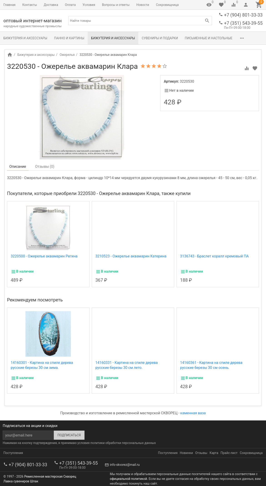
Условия (88, 5)
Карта (214, 453)
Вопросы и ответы (115, 5)
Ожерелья (67, 55)
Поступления (13, 453)
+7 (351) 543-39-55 (243, 23)
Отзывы (201, 453)
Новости (142, 5)
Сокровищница (167, 5)
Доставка (51, 5)
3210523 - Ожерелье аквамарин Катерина (131, 256)
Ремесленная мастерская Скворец (50, 476)
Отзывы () (45, 166)
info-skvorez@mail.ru (125, 464)
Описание (17, 166)
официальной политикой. (129, 479)
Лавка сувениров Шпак (20, 481)
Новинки (186, 453)
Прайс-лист (229, 453)
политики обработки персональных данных (123, 443)
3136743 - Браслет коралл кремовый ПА (214, 256)
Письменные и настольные (208, 38)
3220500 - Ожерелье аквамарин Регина (44, 256)
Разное (245, 38)
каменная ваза (193, 413)
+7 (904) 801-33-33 (243, 15)
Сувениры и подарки (160, 38)
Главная (9, 5)
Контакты (29, 5)
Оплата (70, 5)
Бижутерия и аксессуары (25, 38)
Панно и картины (69, 38)
